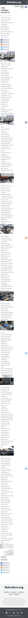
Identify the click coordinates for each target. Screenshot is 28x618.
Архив (20, 610)
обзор (10, 594)
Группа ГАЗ (3, 559)
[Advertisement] (7, 579)
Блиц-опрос (16, 594)
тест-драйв (13, 592)
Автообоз (3, 557)
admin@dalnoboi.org (11, 610)
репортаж (6, 592)
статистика (21, 592)
